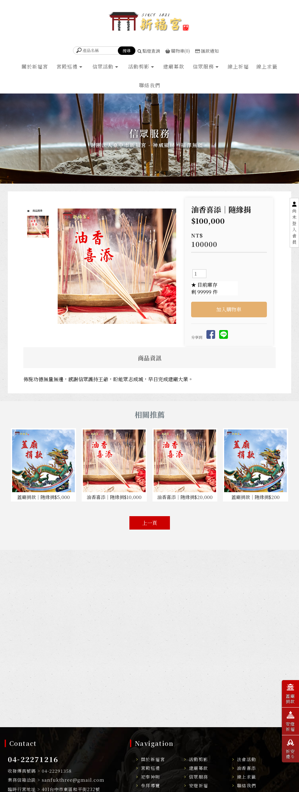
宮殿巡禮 (67, 66)
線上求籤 (266, 66)
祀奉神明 (150, 777)
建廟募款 (173, 66)
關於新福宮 (35, 66)
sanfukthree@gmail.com (73, 780)
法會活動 (246, 759)
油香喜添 (246, 768)
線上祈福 (238, 66)
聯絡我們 (149, 85)
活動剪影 (138, 66)
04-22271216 (33, 759)
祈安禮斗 (290, 748)
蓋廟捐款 (290, 693)
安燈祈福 (198, 785)
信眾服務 (203, 66)
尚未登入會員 (294, 226)
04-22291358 (57, 771)
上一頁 (149, 522)
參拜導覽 (150, 785)
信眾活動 (102, 66)
